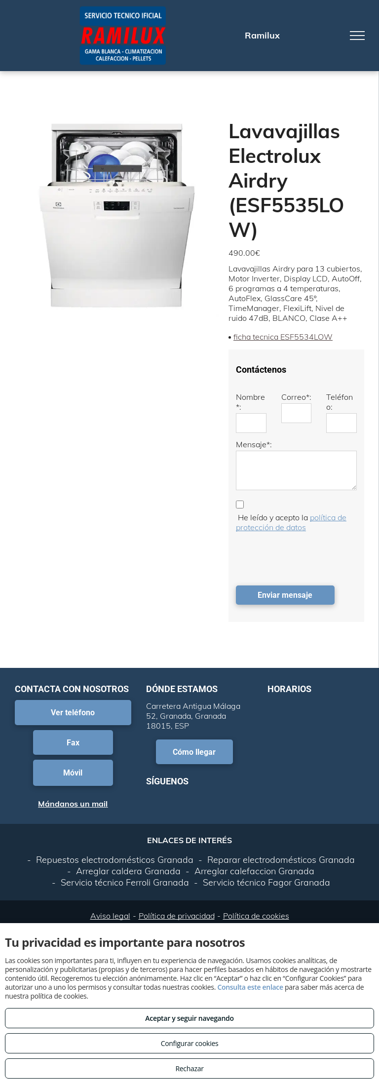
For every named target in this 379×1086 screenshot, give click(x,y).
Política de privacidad (177, 916)
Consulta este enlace (250, 987)
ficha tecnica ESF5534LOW (283, 337)
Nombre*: (250, 402)
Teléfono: (339, 402)
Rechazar (189, 1068)
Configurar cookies (190, 1043)
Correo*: (296, 397)
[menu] (357, 35)
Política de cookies (256, 916)
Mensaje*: (254, 444)
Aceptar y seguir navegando (189, 1018)
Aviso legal (110, 916)
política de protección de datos (291, 522)
